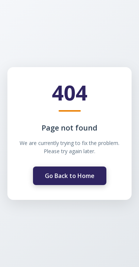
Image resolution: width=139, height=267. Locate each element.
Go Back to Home (70, 176)
